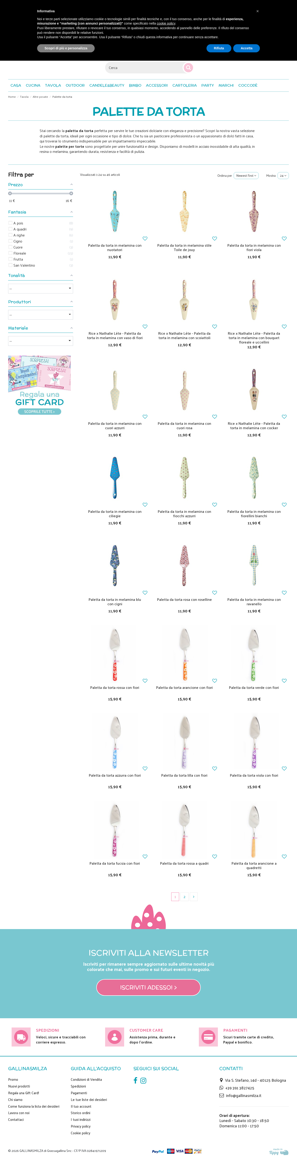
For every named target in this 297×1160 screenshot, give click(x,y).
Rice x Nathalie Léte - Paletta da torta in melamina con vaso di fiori (115, 335)
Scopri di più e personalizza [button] (66, 48)
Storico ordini (80, 1112)
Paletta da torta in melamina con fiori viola (254, 247)
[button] (248, 85)
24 (283, 175)
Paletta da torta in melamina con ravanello (254, 601)
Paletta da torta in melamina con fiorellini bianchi (254, 513)
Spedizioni (78, 1086)
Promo (13, 1079)
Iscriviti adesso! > (148, 987)
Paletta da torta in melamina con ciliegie (115, 513)
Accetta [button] (246, 48)
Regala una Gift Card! (23, 1092)
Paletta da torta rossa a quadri (184, 863)
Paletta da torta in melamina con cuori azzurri (115, 425)
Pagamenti (79, 1092)
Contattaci (16, 1119)
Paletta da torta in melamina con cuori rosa (184, 425)
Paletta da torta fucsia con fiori (115, 863)
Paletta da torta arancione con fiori (184, 687)
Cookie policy (80, 1132)
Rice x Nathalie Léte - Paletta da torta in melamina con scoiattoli (184, 335)
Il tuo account (81, 1106)
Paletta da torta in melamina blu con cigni (115, 601)
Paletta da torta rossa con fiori (114, 687)
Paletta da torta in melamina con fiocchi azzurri (184, 513)
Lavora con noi (18, 1112)
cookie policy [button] (166, 23)
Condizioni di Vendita (86, 1079)
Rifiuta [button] (219, 48)
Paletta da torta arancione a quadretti (254, 865)
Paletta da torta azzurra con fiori (115, 775)
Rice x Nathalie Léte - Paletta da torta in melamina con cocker (254, 425)
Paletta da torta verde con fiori (254, 687)
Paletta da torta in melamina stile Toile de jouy (184, 247)
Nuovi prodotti (19, 1086)
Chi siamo (15, 1099)
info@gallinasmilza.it (243, 1095)
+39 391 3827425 (239, 1087)
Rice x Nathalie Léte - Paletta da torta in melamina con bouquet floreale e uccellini (254, 337)
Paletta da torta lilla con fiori (184, 775)
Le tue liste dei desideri (89, 1099)
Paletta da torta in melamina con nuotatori (115, 247)
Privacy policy (80, 1126)
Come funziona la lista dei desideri (33, 1106)
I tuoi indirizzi (80, 1119)
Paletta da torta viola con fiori (254, 775)
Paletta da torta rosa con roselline (184, 599)
